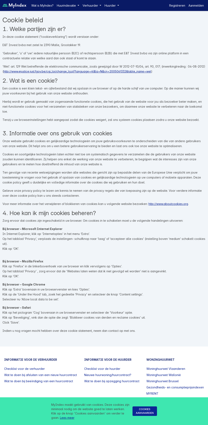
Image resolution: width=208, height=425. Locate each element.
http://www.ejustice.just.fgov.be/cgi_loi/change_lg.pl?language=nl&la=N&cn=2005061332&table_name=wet (77, 71)
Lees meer (67, 417)
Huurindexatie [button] (67, 5)
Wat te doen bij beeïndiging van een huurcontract (38, 381)
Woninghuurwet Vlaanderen (165, 368)
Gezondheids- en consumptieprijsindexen (175, 387)
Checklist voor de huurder (102, 368)
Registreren (177, 5)
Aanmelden (196, 5)
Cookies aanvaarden (145, 411)
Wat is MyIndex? (42, 5)
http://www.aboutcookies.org (168, 204)
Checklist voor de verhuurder (24, 368)
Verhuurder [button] (91, 5)
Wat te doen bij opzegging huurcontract (111, 381)
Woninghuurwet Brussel (162, 381)
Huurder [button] (111, 5)
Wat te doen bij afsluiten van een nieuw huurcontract (40, 375)
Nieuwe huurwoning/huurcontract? (107, 375)
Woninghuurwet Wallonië (163, 375)
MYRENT (152, 393)
